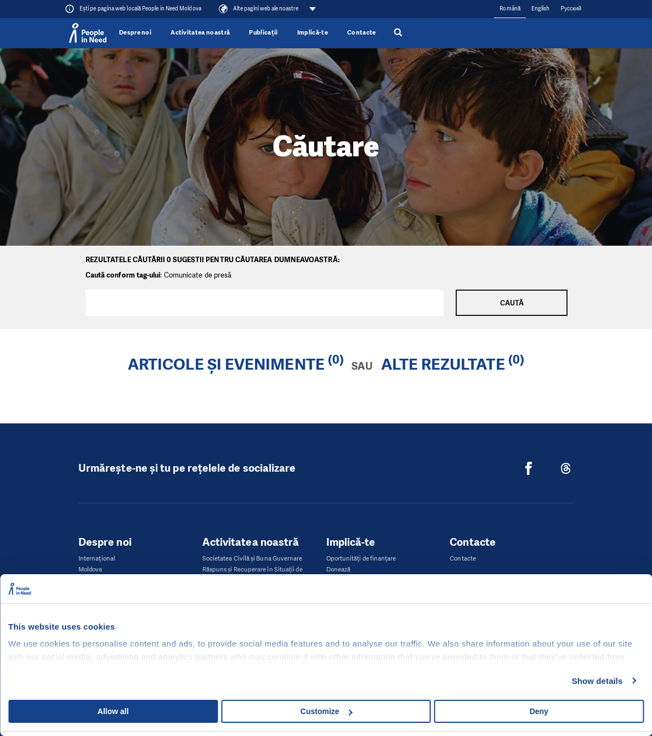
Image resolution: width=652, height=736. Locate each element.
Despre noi (135, 33)
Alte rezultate (443, 364)
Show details (597, 681)
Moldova (90, 569)
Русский (570, 8)
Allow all (113, 711)
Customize (327, 711)
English (540, 8)
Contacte (361, 33)
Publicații (263, 33)
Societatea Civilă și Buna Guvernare (252, 558)
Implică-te (312, 33)
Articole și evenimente (226, 364)
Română (510, 8)
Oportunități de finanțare (361, 558)
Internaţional (96, 558)
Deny (539, 711)
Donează (338, 569)
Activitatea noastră (200, 33)
